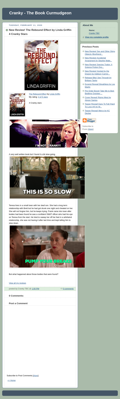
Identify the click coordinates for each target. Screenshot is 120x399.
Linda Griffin (55, 94)
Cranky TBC (94, 33)
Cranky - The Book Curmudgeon (40, 13)
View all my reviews (17, 283)
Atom (35, 376)
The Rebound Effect (37, 94)
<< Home (12, 380)
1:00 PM (35, 289)
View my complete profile (97, 37)
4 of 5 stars (43, 97)
